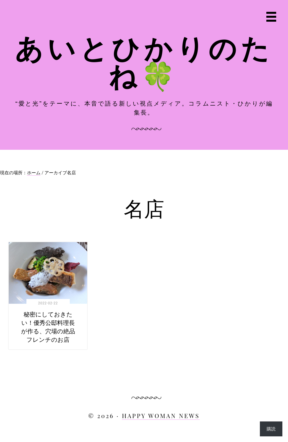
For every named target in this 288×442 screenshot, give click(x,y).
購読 (271, 429)
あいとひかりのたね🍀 (144, 61)
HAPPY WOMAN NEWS (161, 415)
